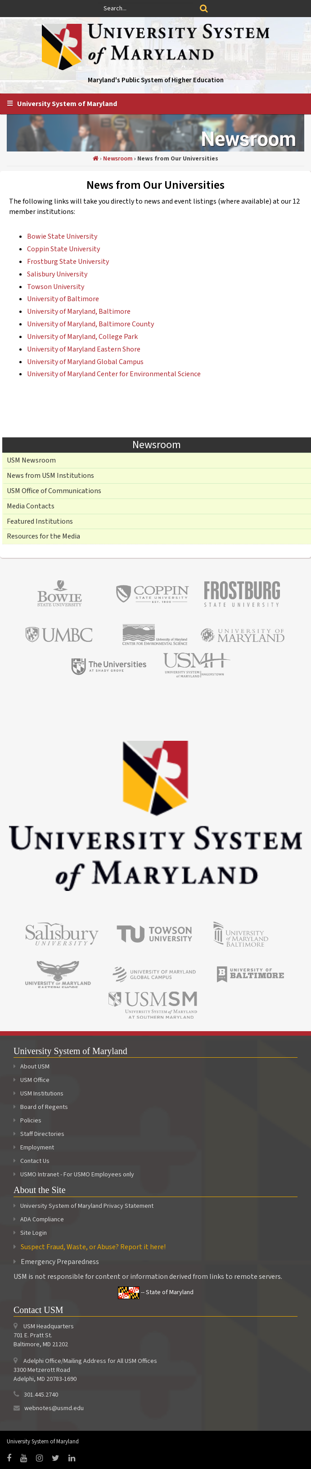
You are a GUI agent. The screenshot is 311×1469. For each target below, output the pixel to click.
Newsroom (118, 158)
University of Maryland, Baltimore (79, 311)
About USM (32, 1066)
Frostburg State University (68, 262)
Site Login (33, 1233)
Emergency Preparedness (60, 1262)
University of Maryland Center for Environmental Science (114, 374)
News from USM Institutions (50, 476)
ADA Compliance (42, 1219)
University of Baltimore (63, 299)
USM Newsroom (31, 460)
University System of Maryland (67, 104)
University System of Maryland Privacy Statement (86, 1206)
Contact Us (32, 1161)
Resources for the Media (43, 536)
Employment (34, 1147)
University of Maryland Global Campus (85, 362)
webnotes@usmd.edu (54, 1408)
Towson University (55, 287)
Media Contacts (30, 506)
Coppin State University (63, 249)
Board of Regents (41, 1107)
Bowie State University (62, 236)
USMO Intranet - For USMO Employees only (74, 1174)
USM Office (32, 1080)
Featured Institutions (40, 521)
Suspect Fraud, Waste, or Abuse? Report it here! (93, 1247)
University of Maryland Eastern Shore (83, 349)
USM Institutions (38, 1093)
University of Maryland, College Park (82, 337)
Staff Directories (39, 1134)
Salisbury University (57, 274)
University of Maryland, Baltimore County (90, 324)
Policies (27, 1120)
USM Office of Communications (54, 491)
